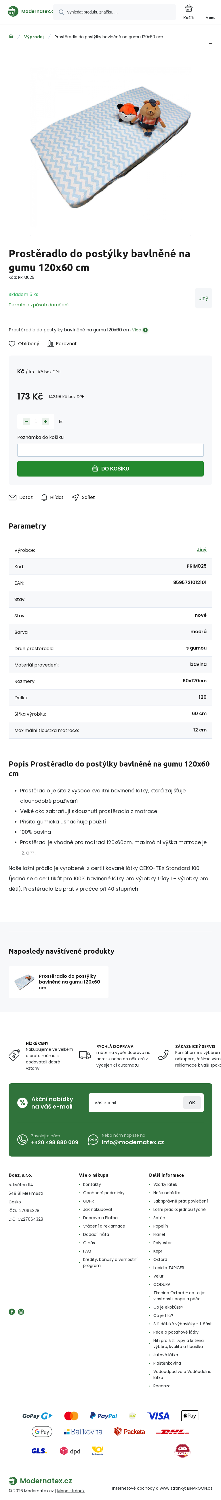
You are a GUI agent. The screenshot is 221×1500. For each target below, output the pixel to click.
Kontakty (92, 1184)
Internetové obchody (133, 1488)
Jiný (203, 298)
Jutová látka (165, 1355)
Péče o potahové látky (176, 1332)
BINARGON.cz (199, 1488)
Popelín (160, 1226)
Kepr (157, 1251)
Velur (158, 1276)
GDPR (88, 1201)
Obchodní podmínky (104, 1193)
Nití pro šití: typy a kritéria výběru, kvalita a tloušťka (178, 1343)
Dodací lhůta (96, 1234)
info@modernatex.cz (133, 1142)
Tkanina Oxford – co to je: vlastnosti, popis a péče (179, 1296)
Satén (159, 1218)
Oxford (160, 1259)
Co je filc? (163, 1315)
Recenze (162, 1386)
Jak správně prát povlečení (180, 1201)
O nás (89, 1243)
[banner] (27, 11)
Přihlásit (192, 1102)
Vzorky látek (165, 1184)
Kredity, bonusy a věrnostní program (110, 1262)
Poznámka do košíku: (40, 437)
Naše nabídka (166, 1193)
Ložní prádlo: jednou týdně (179, 1209)
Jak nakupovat (98, 1209)
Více (136, 330)
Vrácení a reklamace (104, 1226)
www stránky (172, 1488)
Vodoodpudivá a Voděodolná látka (182, 1374)
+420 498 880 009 (54, 1142)
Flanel (159, 1234)
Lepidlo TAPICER (168, 1268)
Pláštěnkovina (167, 1363)
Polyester (162, 1243)
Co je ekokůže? (168, 1307)
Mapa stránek (71, 1491)
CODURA (161, 1284)
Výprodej (34, 37)
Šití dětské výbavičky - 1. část (182, 1324)
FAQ (87, 1251)
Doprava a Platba (100, 1218)
